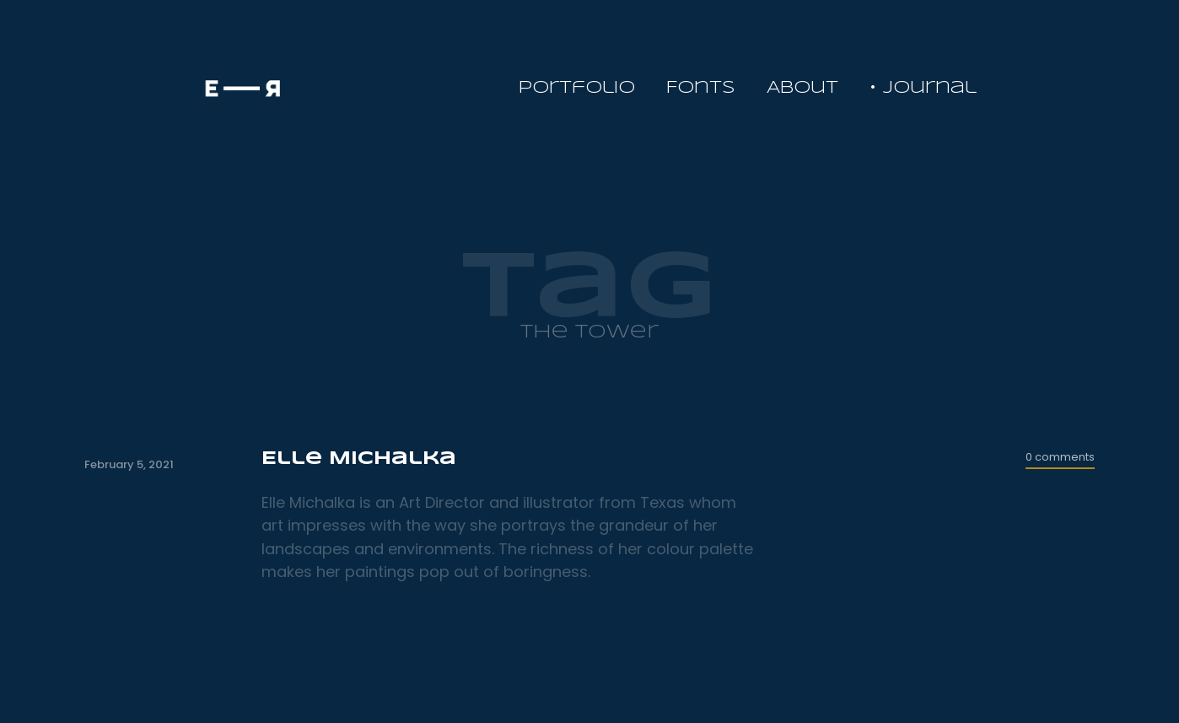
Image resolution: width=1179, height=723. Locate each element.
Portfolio (577, 88)
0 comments (1060, 457)
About (802, 88)
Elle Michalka (358, 459)
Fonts (700, 88)
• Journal (923, 88)
